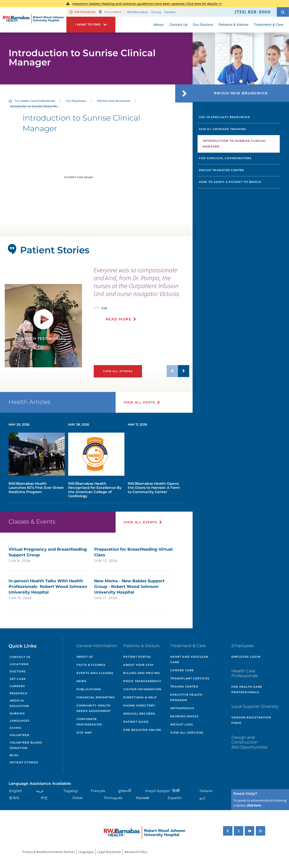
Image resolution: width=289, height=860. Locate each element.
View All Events (140, 522)
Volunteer (20, 735)
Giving (156, 12)
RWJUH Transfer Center (221, 170)
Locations (19, 664)
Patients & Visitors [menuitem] (233, 25)
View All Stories (118, 371)
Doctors (18, 671)
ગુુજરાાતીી (124, 791)
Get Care (18, 679)
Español (175, 798)
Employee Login (246, 656)
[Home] (33, 20)
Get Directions (82, 12)
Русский (142, 798)
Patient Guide (136, 721)
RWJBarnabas (137, 12)
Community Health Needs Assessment (94, 708)
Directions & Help (139, 697)
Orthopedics (182, 708)
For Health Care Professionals (35, 101)
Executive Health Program (186, 697)
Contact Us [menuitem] (178, 25)
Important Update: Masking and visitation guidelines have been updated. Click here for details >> (147, 3)
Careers (169, 12)
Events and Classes (95, 673)
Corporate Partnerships (89, 721)
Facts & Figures (91, 665)
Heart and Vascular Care (189, 659)
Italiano (206, 791)
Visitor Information (142, 689)
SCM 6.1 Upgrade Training (222, 129)
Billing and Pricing (141, 673)
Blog (14, 755)
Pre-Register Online (142, 730)
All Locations (109, 12)
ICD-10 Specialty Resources (224, 117)
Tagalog (70, 791)
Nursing (17, 713)
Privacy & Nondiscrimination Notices (48, 851)
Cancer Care (182, 670)
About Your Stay (138, 665)
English (15, 791)
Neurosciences (184, 716)
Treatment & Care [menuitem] (268, 25)
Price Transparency (142, 681)
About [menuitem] (158, 25)
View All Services (186, 732)
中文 (44, 798)
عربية (40, 791)
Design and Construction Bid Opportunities (249, 742)
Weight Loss (181, 724)
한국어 (14, 798)
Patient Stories (24, 762)
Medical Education (19, 703)
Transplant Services (190, 678)
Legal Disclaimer (109, 851)
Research (19, 693)
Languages (20, 720)
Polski (77, 798)
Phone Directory (139, 705)
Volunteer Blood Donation (26, 745)
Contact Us (20, 657)
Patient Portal (137, 656)
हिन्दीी (176, 791)
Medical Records (139, 713)
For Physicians (76, 101)
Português (113, 798)
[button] (283, 12)
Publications (89, 689)
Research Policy (136, 851)
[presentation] (141, 296)
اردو (202, 798)
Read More (118, 319)
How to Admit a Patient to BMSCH (230, 182)
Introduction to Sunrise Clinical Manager (234, 143)
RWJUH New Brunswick (113, 101)
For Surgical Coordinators (225, 158)
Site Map (84, 732)
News (82, 681)
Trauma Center (184, 686)
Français (98, 791)
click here (254, 805)
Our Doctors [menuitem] (203, 25)
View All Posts (139, 402)
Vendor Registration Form (251, 720)
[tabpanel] (43, 325)
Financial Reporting (96, 697)
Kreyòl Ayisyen (157, 791)
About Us (85, 656)
